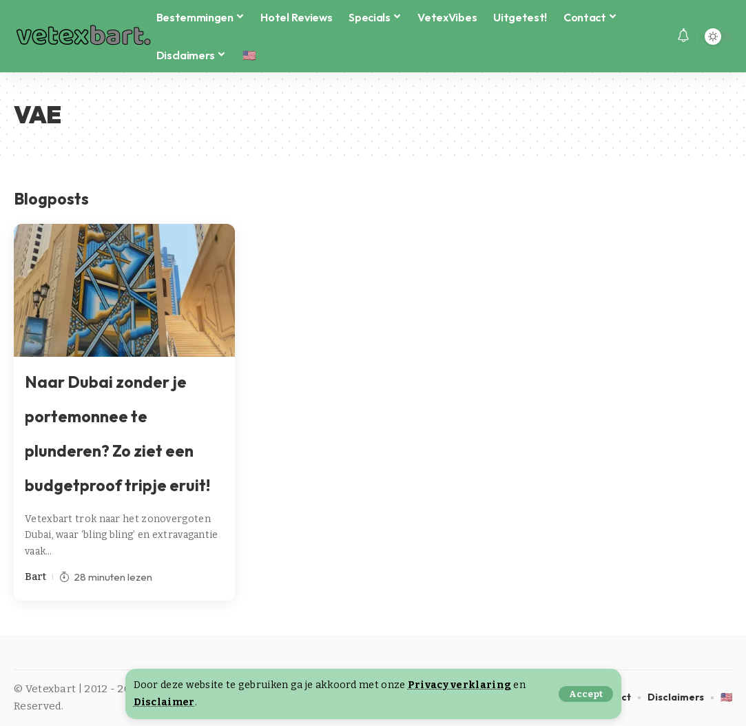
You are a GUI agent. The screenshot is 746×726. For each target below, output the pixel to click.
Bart (35, 576)
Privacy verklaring (459, 685)
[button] (586, 694)
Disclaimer (164, 702)
